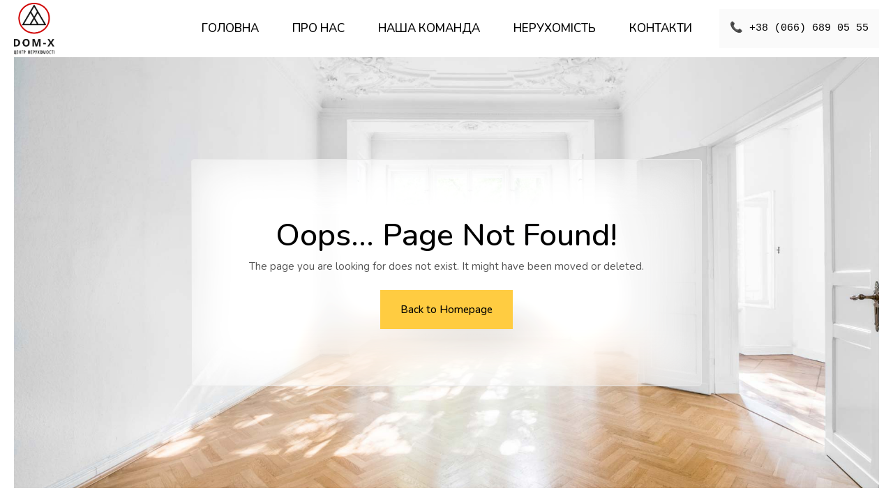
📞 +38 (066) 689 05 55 (799, 29)
